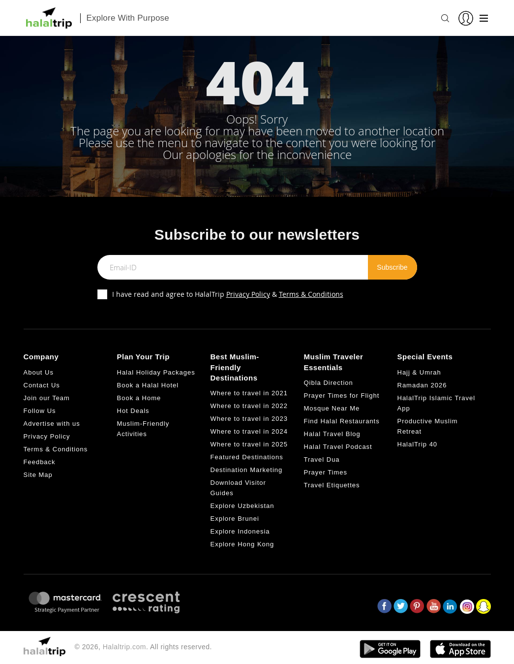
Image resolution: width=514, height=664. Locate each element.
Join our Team (47, 398)
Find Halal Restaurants (342, 421)
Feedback (40, 462)
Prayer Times (326, 472)
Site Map (38, 474)
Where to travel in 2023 (249, 418)
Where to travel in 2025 (249, 444)
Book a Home (139, 398)
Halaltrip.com (124, 647)
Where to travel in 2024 (249, 431)
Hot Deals (133, 410)
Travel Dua (322, 459)
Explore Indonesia (240, 531)
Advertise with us (52, 423)
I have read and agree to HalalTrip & (227, 294)
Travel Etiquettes (332, 485)
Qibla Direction (328, 382)
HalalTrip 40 (417, 444)
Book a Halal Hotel (148, 385)
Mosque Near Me (332, 408)
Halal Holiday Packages (156, 372)
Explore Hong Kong (242, 544)
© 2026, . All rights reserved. (143, 647)
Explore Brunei (235, 518)
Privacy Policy (248, 294)
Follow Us (40, 410)
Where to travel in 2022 (249, 406)
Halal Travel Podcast (338, 446)
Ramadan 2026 (422, 385)
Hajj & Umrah (419, 372)
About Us (39, 372)
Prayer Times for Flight (342, 395)
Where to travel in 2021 (249, 393)
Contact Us (42, 385)
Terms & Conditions (311, 294)
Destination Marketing (247, 470)
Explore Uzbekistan (242, 505)
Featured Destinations (247, 457)
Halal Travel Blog (332, 434)
